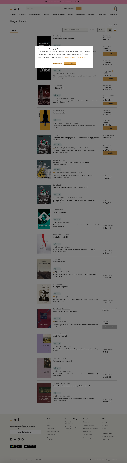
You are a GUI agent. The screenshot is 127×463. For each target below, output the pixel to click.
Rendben (70, 63)
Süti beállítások (57, 63)
